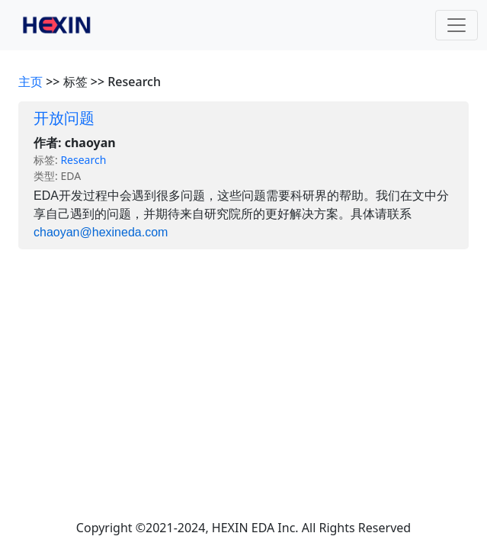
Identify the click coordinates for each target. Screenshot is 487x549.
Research (83, 159)
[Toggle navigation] (456, 25)
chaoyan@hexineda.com (101, 232)
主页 (30, 81)
